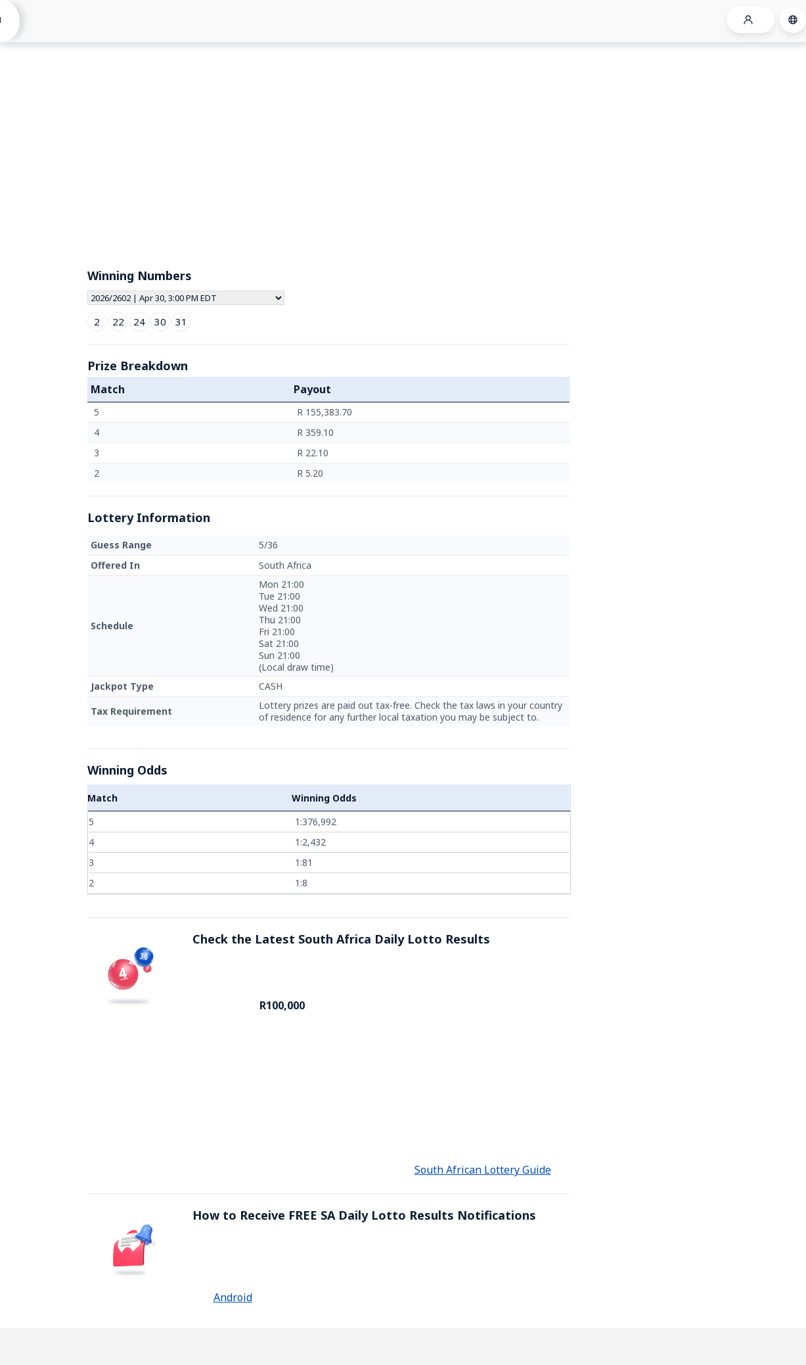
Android (232, 1297)
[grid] (328, 442)
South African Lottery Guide (482, 1169)
